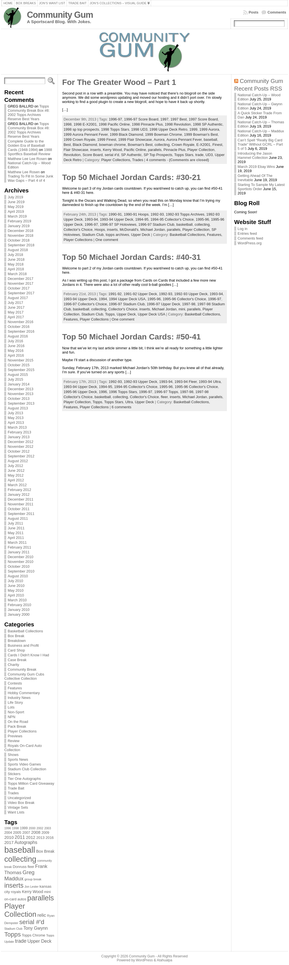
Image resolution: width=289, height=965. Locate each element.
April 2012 (16, 480)
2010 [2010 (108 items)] (9, 837)
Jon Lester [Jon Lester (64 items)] (32, 886)
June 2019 (16, 202)
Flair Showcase (76, 150)
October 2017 (19, 288)
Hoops (100, 229)
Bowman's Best (140, 144)
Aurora (159, 139)
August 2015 (18, 374)
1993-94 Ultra (210, 382)
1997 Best (178, 119)
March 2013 (17, 427)
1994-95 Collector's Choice (172, 219)
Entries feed (247, 233)
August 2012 (18, 461)
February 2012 (19, 490)
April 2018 (16, 269)
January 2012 (19, 494)
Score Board (93, 155)
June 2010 (16, 586)
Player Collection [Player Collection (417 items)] (20, 910)
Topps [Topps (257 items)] (12, 934)
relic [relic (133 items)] (42, 915)
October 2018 (19, 240)
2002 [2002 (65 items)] (39, 828)
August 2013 (18, 408)
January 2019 (19, 226)
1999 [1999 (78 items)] (24, 828)
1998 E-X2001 (85, 124)
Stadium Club (93, 235)
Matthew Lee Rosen (24, 172)
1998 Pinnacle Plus (147, 124)
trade (199, 155)
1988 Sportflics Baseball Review (30, 152)
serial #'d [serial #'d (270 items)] (31, 921)
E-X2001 (203, 144)
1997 (164, 119)
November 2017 (20, 283)
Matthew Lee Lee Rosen (27, 159)
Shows (13, 755)
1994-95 (141, 219)
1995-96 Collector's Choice (184, 299)
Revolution (72, 155)
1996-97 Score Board (141, 119)
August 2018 (18, 250)
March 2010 (17, 600)
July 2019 (15, 197)
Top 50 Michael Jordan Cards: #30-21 (131, 177)
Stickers (14, 774)
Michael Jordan (153, 229)
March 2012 (17, 485)
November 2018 (20, 235)
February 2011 (19, 547)
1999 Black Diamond (126, 134)
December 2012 (20, 442)
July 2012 (15, 466)
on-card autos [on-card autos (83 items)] (15, 899)
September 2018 (21, 245)
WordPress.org (250, 243)
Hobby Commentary (24, 693)
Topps (110, 314)
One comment (106, 240)
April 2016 (16, 355)
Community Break (22, 669)
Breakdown (17, 641)
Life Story (15, 702)
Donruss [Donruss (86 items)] (20, 867)
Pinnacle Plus (174, 150)
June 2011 (16, 528)
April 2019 (16, 211)
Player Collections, (116, 160)
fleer (164, 397)
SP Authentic (131, 155)
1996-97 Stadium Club (156, 224)
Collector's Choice (78, 229)
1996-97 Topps (166, 392)
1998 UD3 (139, 129)
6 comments (122, 407)
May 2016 (15, 350)
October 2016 (19, 326)
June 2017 (16, 307)
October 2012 (19, 451)
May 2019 (15, 207)
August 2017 (18, 298)
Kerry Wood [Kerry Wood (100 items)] (32, 891)
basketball (184, 224)
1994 (103, 299)
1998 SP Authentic (207, 124)
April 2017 (16, 317)
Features (15, 688)
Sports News (18, 759)
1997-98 (188, 304)
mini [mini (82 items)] (47, 892)
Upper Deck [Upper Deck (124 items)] (39, 941)
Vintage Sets (18, 807)
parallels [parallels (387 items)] (40, 898)
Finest (217, 144)
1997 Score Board (203, 119)
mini (181, 309)
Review (13, 741)
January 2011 (19, 552)
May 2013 (15, 418)
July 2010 (15, 581)
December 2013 (20, 389)
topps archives (117, 235)
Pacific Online (135, 150)
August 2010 (18, 576)
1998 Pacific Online (114, 124)
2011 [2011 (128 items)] (20, 837)
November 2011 (20, 504)
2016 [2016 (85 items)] (50, 837)
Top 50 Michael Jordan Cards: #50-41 (131, 336)
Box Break (16, 636)
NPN (11, 717)
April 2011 (16, 538)
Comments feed (250, 238)
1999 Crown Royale (79, 139)
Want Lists (16, 812)
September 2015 (21, 370)
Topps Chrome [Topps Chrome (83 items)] (33, 935)
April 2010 (16, 595)
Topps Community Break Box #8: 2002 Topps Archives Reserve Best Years (29, 112)
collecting (162, 144)
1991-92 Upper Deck (140, 294)
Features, (214, 235)
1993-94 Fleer (185, 382)
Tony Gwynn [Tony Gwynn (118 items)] (35, 928)
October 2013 (19, 398)
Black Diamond (85, 144)
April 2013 (16, 422)
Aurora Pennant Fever (184, 139)
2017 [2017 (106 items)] (9, 842)
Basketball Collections (25, 631)
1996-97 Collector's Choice (85, 304)
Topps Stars (183, 155)
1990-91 (115, 214)
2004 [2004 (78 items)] (8, 833)
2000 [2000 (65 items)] (32, 828)
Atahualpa (164, 960)
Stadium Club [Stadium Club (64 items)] (13, 928)
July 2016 (15, 341)
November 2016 (20, 322)
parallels (154, 150)
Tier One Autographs (24, 779)
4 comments (156, 160)
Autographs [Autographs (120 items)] (26, 842)
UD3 (209, 155)
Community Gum (60, 15)
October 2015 (19, 365)
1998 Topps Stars (115, 129)
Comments (277, 12)
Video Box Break (21, 802)
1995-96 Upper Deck (80, 392)
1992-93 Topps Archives (185, 214)
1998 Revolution (178, 124)
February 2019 (19, 221)
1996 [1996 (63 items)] (7, 828)
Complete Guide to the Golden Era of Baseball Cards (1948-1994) (26, 145)
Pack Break (17, 726)
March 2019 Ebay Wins (256, 167)
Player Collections (22, 731)
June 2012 (16, 470)
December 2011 (20, 499)
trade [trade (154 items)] (21, 941)
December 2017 (20, 279)
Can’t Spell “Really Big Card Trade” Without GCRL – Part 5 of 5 (260, 144)
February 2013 (19, 432)
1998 (67, 124)
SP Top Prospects (158, 155)
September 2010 (21, 571)
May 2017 (15, 312)
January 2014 (19, 384)
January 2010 (19, 609)
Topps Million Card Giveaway (31, 783)
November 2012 (20, 446)
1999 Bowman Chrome (163, 134)
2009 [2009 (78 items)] (45, 833)
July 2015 (15, 379)
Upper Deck (140, 235)
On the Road (18, 722)
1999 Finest (106, 139)
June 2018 (16, 259)
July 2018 (15, 255)
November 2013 (20, 394)
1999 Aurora (209, 129)
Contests (15, 683)
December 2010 (20, 557)
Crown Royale (183, 144)
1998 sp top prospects (81, 129)
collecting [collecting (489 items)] (20, 859)
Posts (254, 12)
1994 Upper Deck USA (127, 299)
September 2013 (21, 403)
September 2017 (21, 293)
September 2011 (21, 514)
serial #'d (112, 155)
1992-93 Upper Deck (190, 294)
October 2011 (19, 509)
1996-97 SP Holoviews (118, 224)
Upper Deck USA (151, 314)
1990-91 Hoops (136, 214)
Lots (11, 707)
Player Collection (200, 150)
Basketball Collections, (188, 235)
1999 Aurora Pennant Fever (86, 134)
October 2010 (19, 566)
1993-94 (91, 219)
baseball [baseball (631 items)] (19, 849)
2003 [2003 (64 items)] (47, 828)
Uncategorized (19, 798)
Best (67, 144)
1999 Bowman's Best (201, 134)
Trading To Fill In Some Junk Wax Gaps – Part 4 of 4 (30, 178)
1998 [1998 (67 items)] (15, 828)
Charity (13, 665)
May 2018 (15, 264)
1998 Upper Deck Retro (168, 129)
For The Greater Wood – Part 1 (119, 82)
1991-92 (115, 294)
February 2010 (19, 605)
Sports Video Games (24, 764)
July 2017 (15, 303)
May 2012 (15, 475)
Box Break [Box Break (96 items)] (45, 851)
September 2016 (21, 331)
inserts (95, 150)
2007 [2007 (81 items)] (26, 833)
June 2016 (16, 346)
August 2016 (18, 336)
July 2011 (15, 523)
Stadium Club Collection (27, 769)
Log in (243, 229)
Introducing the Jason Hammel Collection (255, 155)
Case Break (17, 660)
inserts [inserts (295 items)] (13, 885)
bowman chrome (112, 144)
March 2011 (17, 542)
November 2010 (20, 562)
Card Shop (16, 650)
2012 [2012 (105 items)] (30, 837)
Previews (15, 736)
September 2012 (21, 456)
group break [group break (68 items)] (33, 879)
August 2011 (18, 518)
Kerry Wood (112, 150)
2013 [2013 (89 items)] (40, 837)
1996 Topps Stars (123, 392)
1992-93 (157, 214)
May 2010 (15, 590)
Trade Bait (16, 788)
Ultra (129, 402)
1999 (193, 129)
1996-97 (115, 119)
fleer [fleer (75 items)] (31, 867)
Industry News (19, 698)
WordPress (144, 960)
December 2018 (20, 231)
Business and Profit (23, 645)
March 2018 (17, 274)
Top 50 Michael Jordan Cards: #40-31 (131, 257)
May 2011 (15, 533)
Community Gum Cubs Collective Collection (24, 676)
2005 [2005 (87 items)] (17, 832)
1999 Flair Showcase (135, 139)
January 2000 (19, 614)
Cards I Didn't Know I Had (28, 655)
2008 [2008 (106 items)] (35, 832)
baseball (210, 139)
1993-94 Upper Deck (116, 219)
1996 (103, 392)
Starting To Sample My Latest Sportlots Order (261, 187)
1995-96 (202, 219)
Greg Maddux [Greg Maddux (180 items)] (19, 875)
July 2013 (15, 413)
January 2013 (19, 437)
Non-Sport (16, 712)
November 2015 (20, 360)
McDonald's (129, 229)
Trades (13, 793)
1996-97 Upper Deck (163, 304)
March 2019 (17, 216)
